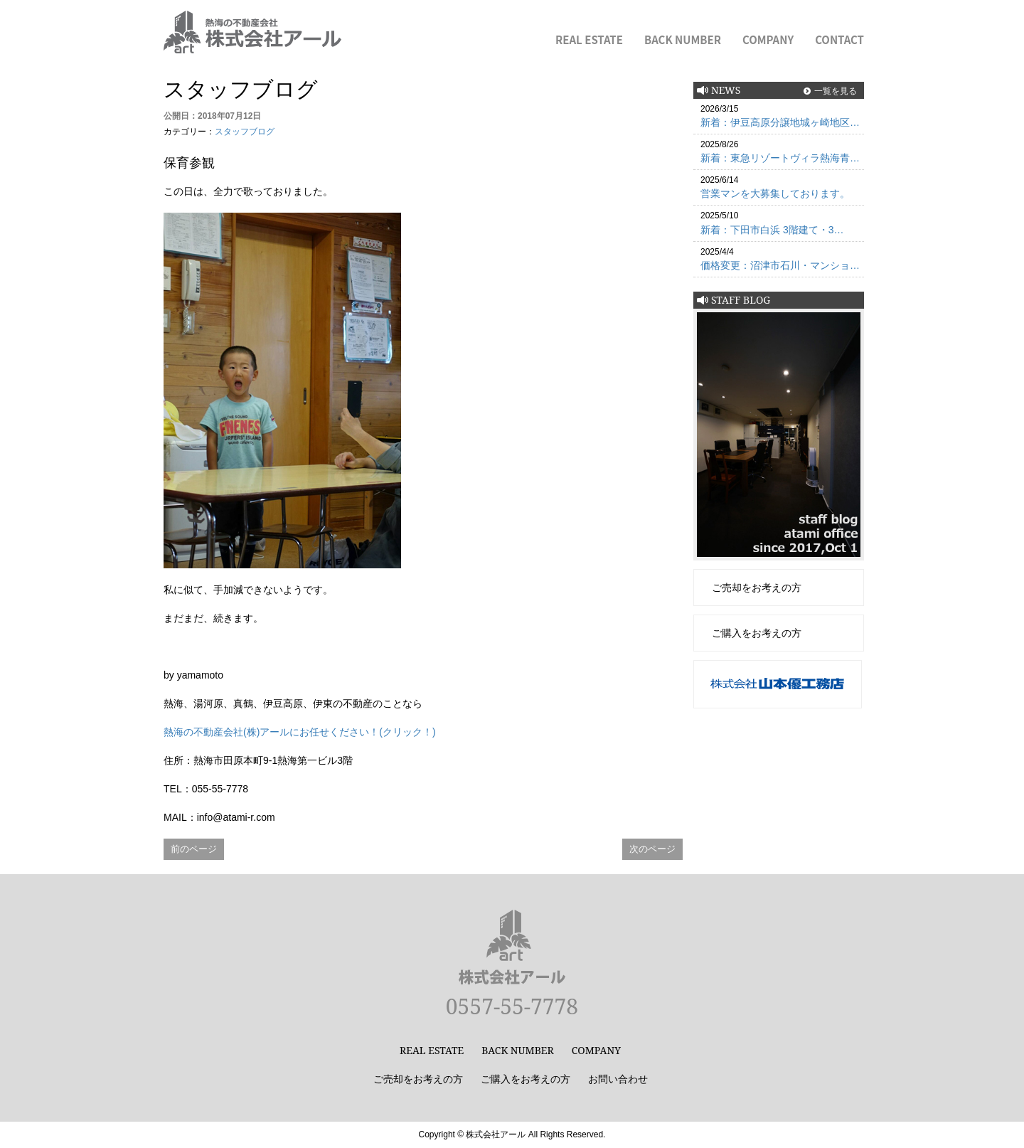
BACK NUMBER (682, 39)
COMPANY (768, 39)
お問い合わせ (618, 1078)
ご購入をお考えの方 (756, 633)
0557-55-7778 (512, 1006)
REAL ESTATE (589, 39)
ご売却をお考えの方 (756, 587)
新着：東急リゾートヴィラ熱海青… (780, 158)
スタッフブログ (244, 132)
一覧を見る (835, 91)
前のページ (194, 849)
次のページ (652, 849)
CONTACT (839, 39)
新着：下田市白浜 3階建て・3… (771, 229)
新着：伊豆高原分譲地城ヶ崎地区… (780, 122)
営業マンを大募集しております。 (775, 193)
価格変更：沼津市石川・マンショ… (780, 265)
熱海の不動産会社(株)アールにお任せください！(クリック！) (300, 732)
